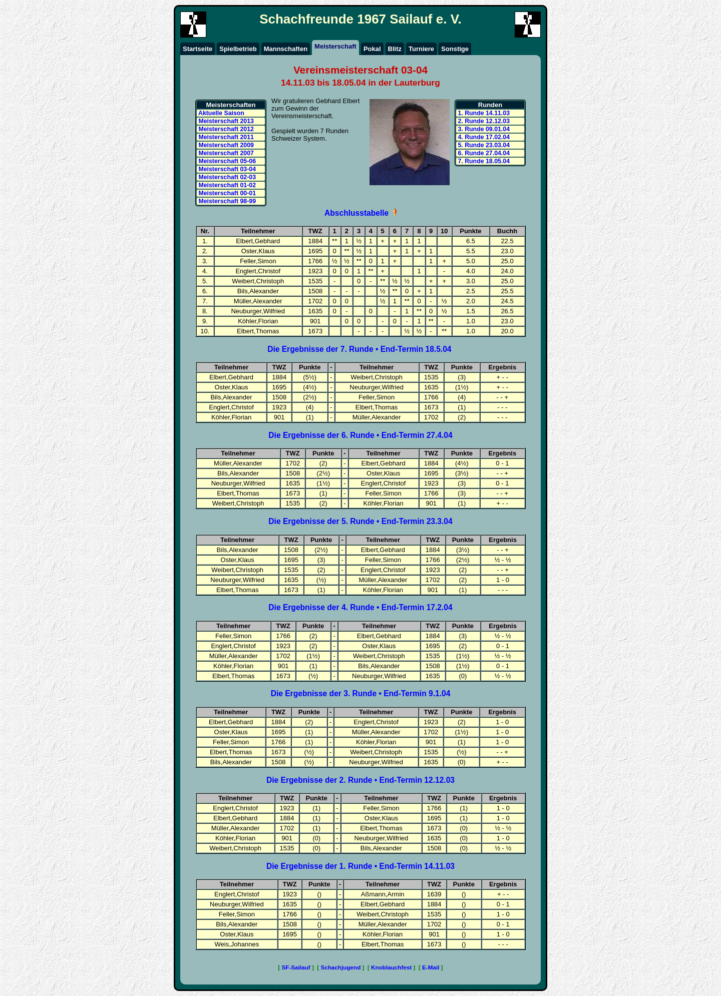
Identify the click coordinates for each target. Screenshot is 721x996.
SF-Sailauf (296, 967)
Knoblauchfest (391, 967)
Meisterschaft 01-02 (226, 185)
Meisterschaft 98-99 (226, 201)
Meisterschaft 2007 (225, 153)
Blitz (395, 49)
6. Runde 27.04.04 (483, 153)
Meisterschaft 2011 (225, 137)
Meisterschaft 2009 (225, 145)
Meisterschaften (231, 105)
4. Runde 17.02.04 (483, 137)
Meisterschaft (335, 46)
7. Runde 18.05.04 (483, 161)
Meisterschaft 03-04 (226, 169)
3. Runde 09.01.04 (483, 129)
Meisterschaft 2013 (225, 121)
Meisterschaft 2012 (225, 129)
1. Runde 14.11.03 (483, 113)
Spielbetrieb (237, 49)
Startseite (197, 49)
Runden (490, 105)
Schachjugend (340, 967)
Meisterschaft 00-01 (226, 193)
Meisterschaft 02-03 (226, 177)
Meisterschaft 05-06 (226, 161)
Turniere (421, 49)
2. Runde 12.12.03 (483, 121)
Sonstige (455, 49)
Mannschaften (285, 49)
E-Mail (430, 967)
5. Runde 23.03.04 (483, 145)
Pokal (372, 49)
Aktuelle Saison (220, 113)
